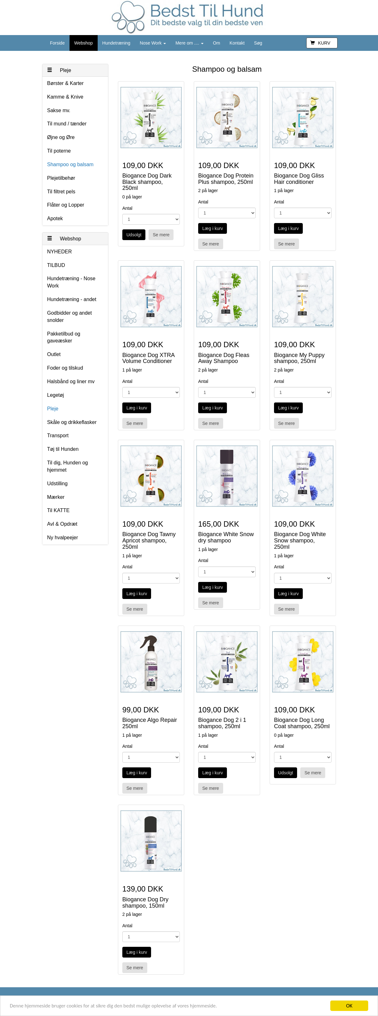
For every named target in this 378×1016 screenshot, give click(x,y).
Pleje (59, 70)
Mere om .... (189, 42)
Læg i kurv (212, 228)
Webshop (83, 42)
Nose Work (153, 42)
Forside (57, 42)
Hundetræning (116, 42)
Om (216, 42)
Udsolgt (133, 234)
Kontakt (236, 42)
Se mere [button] (161, 234)
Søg (258, 42)
